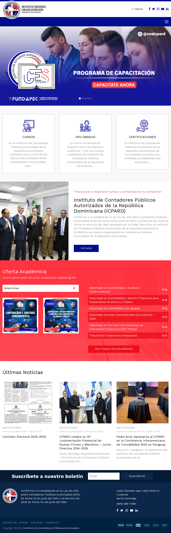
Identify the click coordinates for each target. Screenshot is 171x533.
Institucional (12, 427)
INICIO (137, 9)
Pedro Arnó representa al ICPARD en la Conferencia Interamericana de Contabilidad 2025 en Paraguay (141, 440)
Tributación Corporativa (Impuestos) (113, 335)
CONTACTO (52, 522)
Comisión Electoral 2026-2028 (24, 436)
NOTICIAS (37, 522)
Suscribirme (137, 476)
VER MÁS (86, 248)
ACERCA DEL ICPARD (15, 522)
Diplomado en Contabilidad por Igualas (114, 308)
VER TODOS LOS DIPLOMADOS (114, 348)
